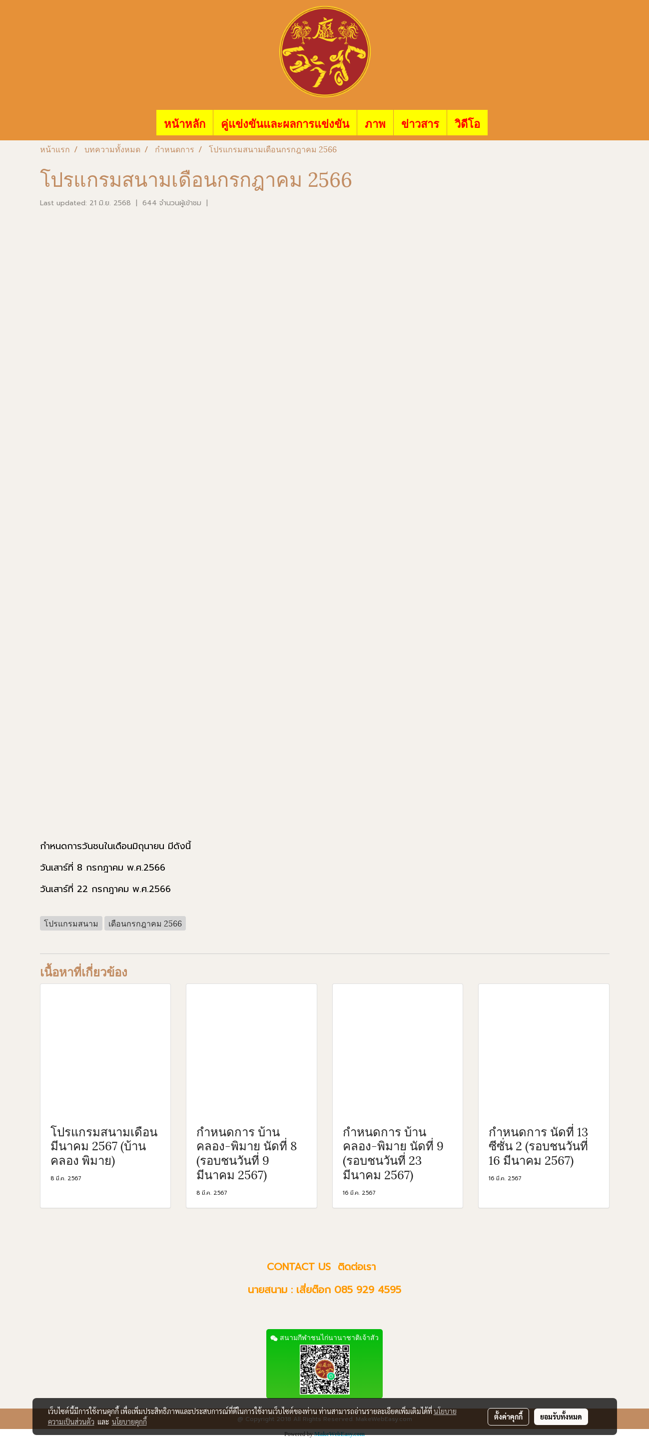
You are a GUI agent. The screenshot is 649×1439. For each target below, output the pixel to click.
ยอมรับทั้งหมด (561, 1416)
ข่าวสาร (420, 122)
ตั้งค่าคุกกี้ (508, 1416)
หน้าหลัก (184, 122)
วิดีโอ (467, 122)
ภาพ (375, 122)
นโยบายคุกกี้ (129, 1421)
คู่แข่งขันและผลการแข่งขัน (285, 122)
